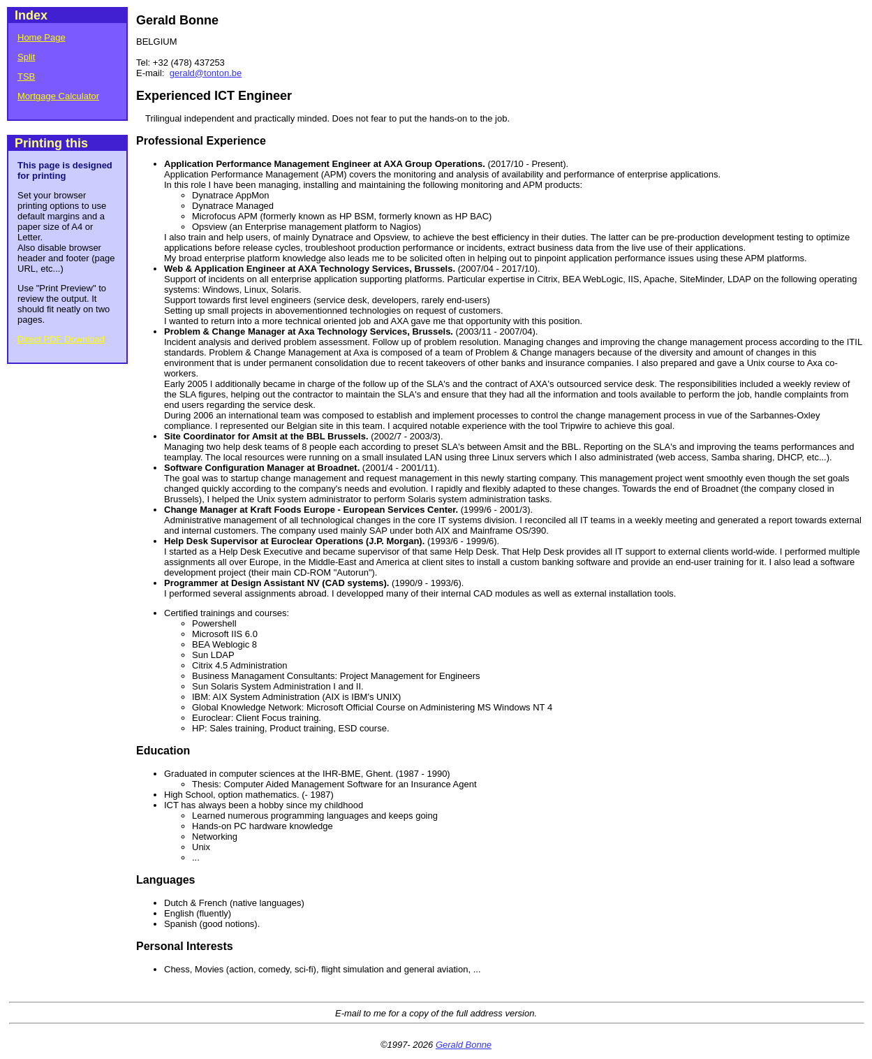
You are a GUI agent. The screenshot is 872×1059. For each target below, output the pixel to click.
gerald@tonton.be (206, 73)
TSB (26, 76)
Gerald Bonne (464, 1044)
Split (26, 57)
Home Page (41, 37)
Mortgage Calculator (58, 96)
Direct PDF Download (61, 339)
